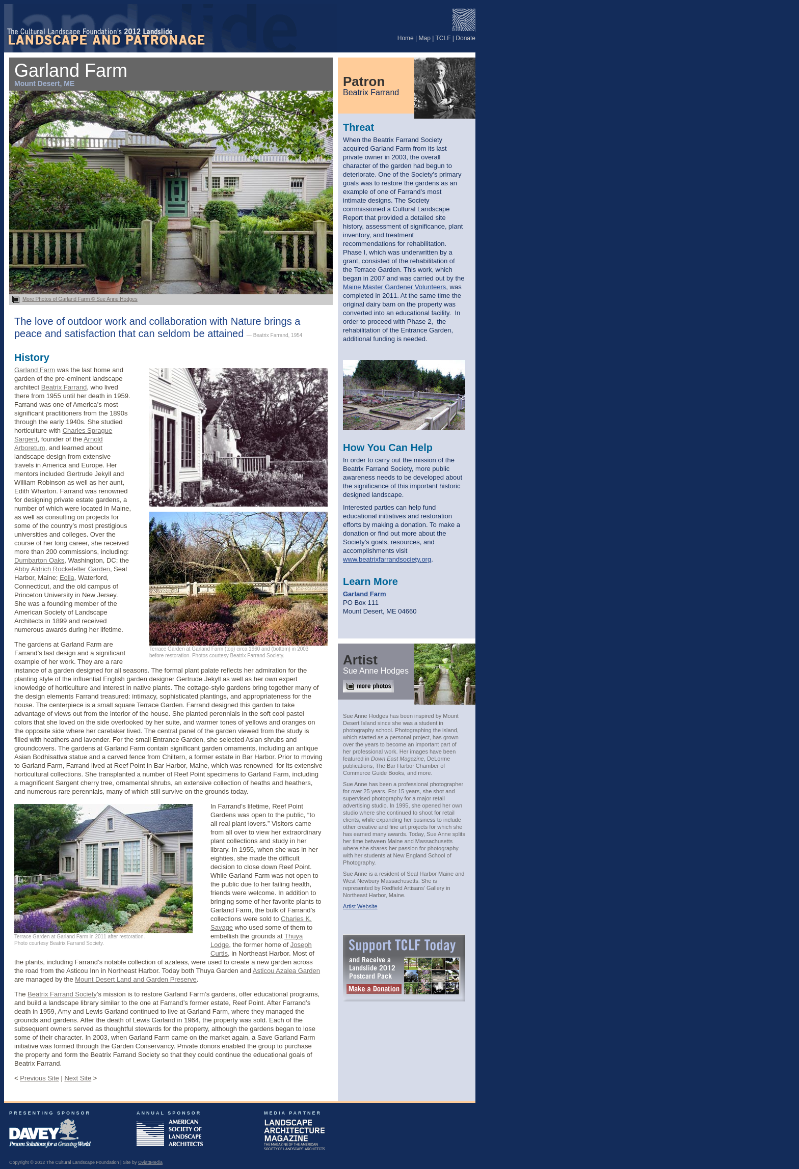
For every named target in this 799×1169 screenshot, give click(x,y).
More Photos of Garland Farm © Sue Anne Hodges (171, 296)
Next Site (77, 1078)
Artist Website (360, 906)
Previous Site (39, 1078)
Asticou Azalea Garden (286, 971)
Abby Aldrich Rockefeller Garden (62, 569)
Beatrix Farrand (64, 387)
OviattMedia (150, 1162)
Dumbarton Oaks (39, 560)
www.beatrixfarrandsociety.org (387, 559)
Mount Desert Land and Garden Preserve (135, 979)
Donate (465, 38)
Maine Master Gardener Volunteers (394, 287)
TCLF (443, 38)
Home (405, 38)
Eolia (67, 577)
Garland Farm (34, 370)
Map (425, 38)
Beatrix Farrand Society (62, 994)
